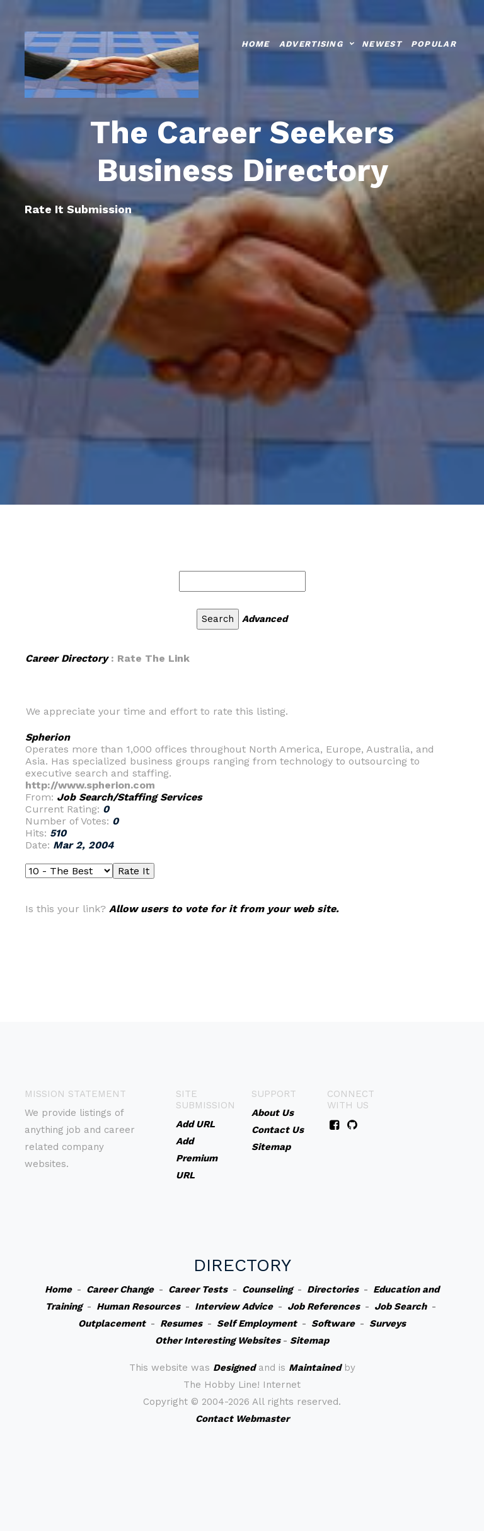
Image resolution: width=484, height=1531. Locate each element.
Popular (433, 42)
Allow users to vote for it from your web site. (224, 909)
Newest (381, 42)
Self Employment (257, 1323)
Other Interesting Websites (217, 1340)
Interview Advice (234, 1306)
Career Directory (66, 658)
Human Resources (138, 1306)
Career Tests (198, 1289)
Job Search (400, 1306)
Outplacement (112, 1323)
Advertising (311, 42)
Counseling (267, 1289)
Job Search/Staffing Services (129, 797)
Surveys (387, 1323)
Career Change (120, 1289)
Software (333, 1323)
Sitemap (309, 1340)
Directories (333, 1289)
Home (255, 42)
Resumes (181, 1323)
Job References (323, 1306)
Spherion (47, 737)
